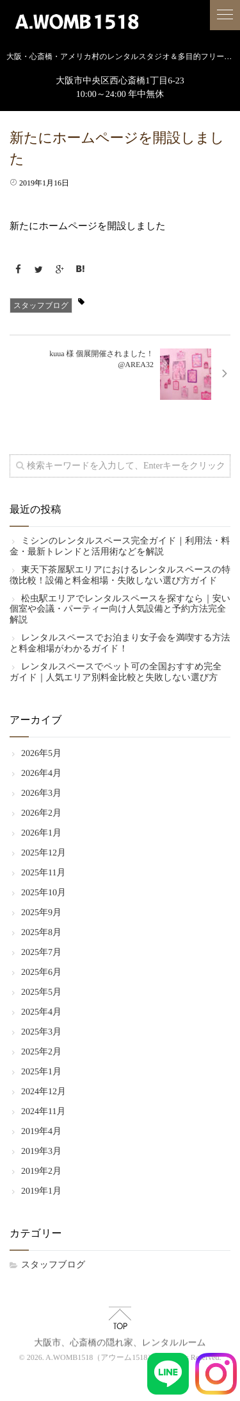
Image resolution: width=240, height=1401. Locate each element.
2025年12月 (43, 853)
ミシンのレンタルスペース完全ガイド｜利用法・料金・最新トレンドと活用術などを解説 (120, 547)
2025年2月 (41, 1052)
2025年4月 (41, 1012)
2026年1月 (41, 833)
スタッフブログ (40, 305)
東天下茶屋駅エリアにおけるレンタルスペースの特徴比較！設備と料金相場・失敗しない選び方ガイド (120, 575)
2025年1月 (41, 1072)
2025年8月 (41, 933)
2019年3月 (41, 1151)
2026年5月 (41, 754)
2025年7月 (41, 953)
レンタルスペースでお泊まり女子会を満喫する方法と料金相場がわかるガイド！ (120, 643)
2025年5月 (41, 992)
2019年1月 (41, 1191)
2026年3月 (41, 793)
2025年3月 (41, 1032)
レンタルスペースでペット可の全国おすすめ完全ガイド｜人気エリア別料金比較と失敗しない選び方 (115, 672)
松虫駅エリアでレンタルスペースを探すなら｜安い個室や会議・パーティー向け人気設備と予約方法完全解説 (120, 610)
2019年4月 (41, 1132)
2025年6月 (41, 972)
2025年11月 (43, 873)
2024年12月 (43, 1092)
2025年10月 (43, 893)
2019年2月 (41, 1171)
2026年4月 (41, 773)
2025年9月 (41, 913)
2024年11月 (43, 1112)
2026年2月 (41, 813)
